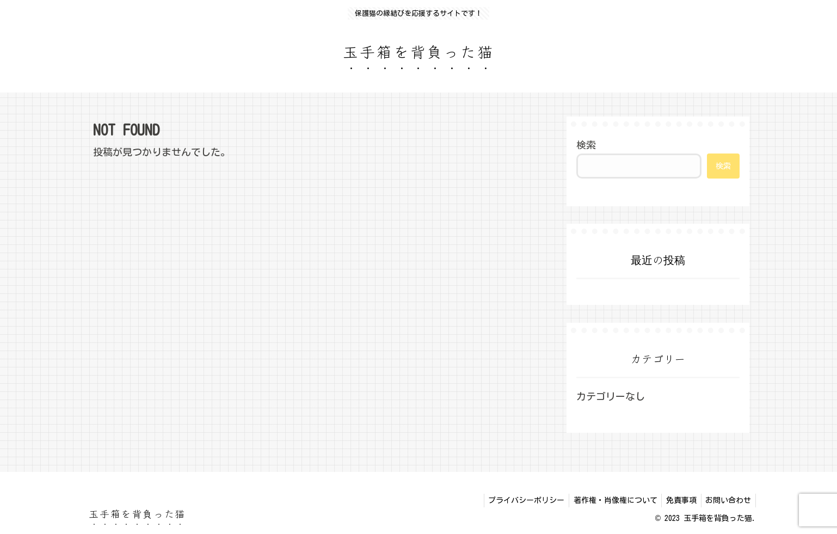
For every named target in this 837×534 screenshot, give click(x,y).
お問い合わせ (727, 500)
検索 (586, 145)
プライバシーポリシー (517, 500)
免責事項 (677, 500)
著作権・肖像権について (609, 500)
